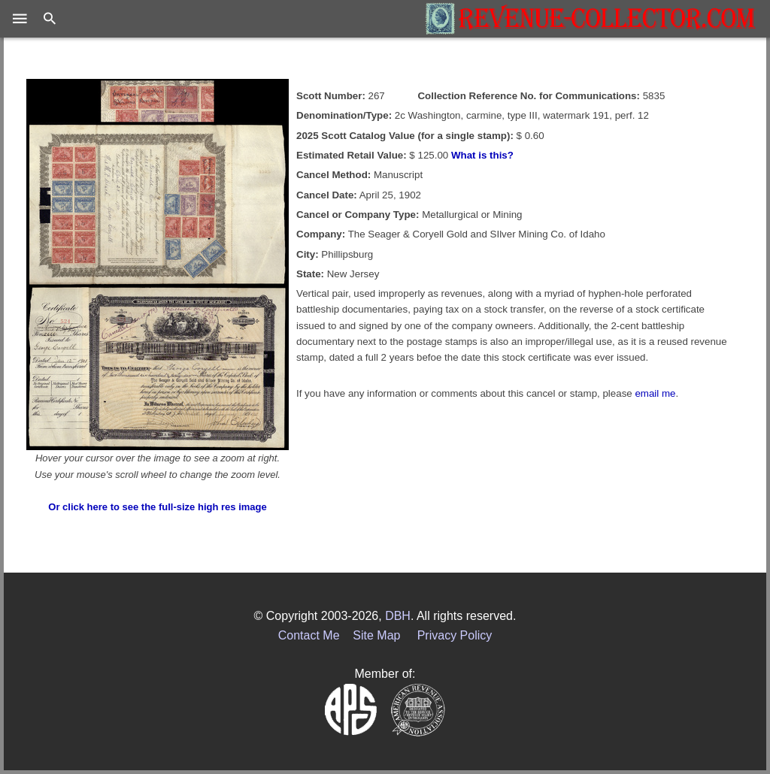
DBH (398, 615)
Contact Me (309, 635)
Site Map (376, 635)
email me (655, 393)
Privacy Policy (455, 635)
